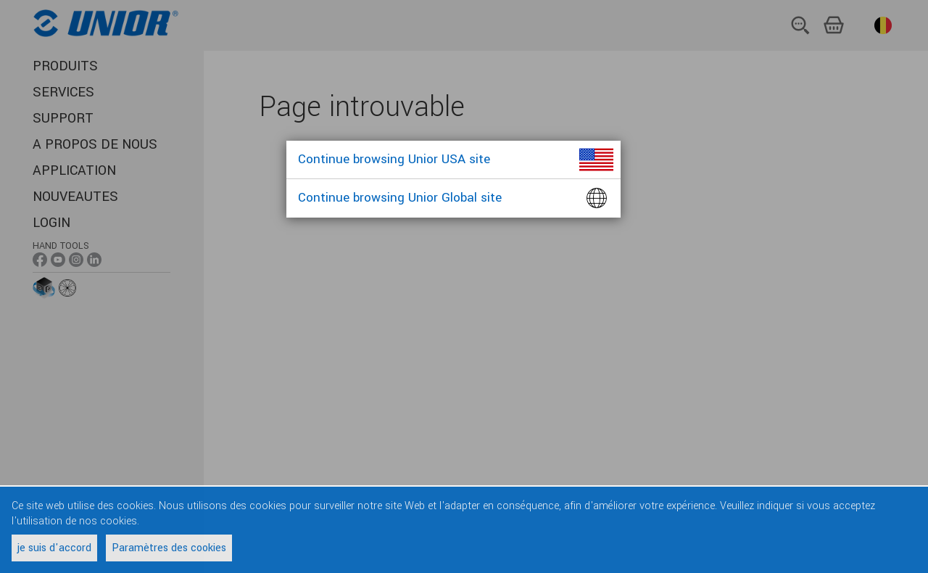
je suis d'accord (54, 548)
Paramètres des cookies (169, 548)
